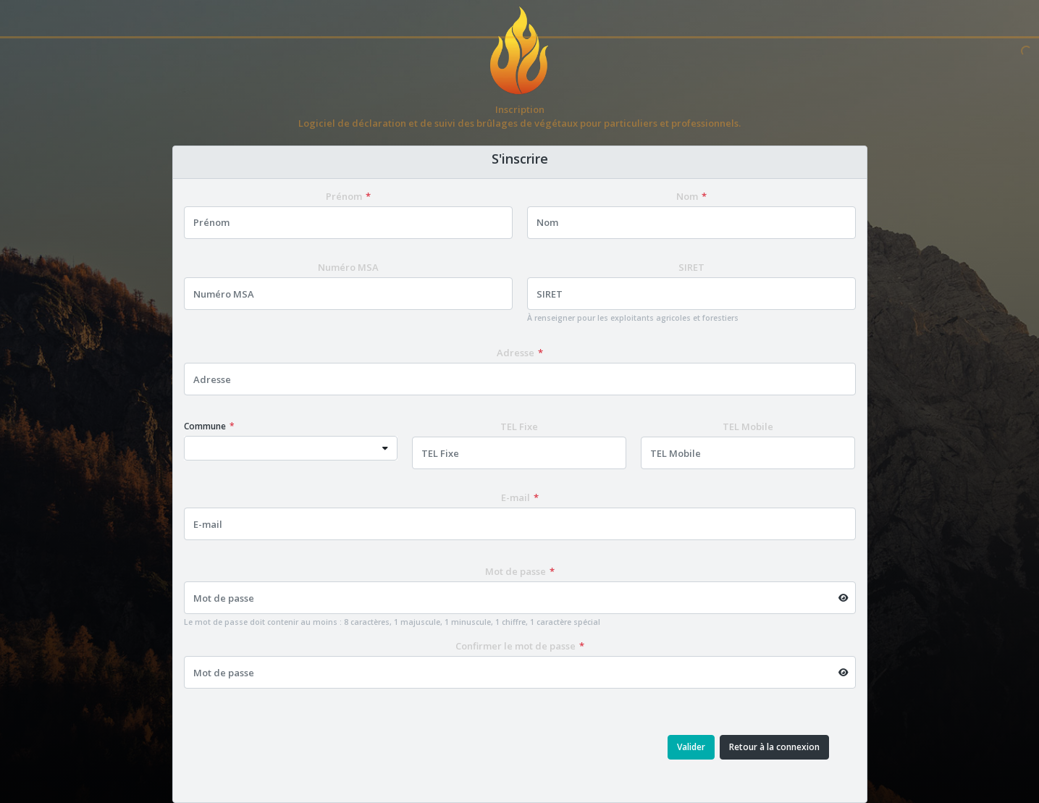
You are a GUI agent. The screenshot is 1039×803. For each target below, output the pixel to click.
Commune (205, 426)
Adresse (515, 352)
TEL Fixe (519, 426)
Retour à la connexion (774, 747)
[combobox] (291, 448)
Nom (687, 196)
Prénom (344, 196)
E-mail (515, 497)
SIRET (691, 267)
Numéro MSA (348, 267)
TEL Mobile (748, 426)
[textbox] (279, 448)
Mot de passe (515, 571)
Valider (691, 747)
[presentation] (319, 747)
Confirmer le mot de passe (515, 645)
